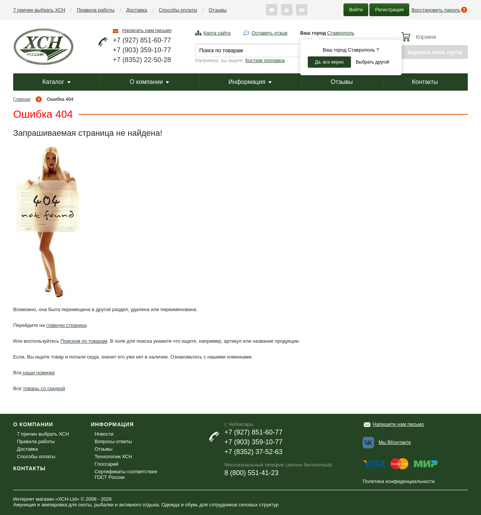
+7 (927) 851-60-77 (142, 40)
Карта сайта (216, 33)
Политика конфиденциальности (399, 481)
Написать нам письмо (146, 30)
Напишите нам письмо (398, 424)
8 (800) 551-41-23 (251, 473)
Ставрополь (340, 33)
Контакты (425, 82)
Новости (104, 434)
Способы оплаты (178, 10)
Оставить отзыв (269, 33)
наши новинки (37, 372)
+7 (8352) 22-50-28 (142, 60)
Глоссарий (106, 464)
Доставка (136, 10)
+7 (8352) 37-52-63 (253, 452)
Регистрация (389, 9)
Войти (356, 9)
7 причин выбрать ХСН (39, 10)
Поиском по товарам (84, 341)
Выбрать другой (372, 62)
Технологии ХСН (113, 456)
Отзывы (218, 10)
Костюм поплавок (265, 60)
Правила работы (96, 10)
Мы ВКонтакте (394, 442)
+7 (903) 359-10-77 (142, 50)
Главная (21, 99)
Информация (250, 82)
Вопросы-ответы (113, 441)
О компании (149, 82)
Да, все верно (329, 62)
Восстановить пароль (435, 10)
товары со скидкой (44, 388)
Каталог (56, 82)
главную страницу (66, 325)
